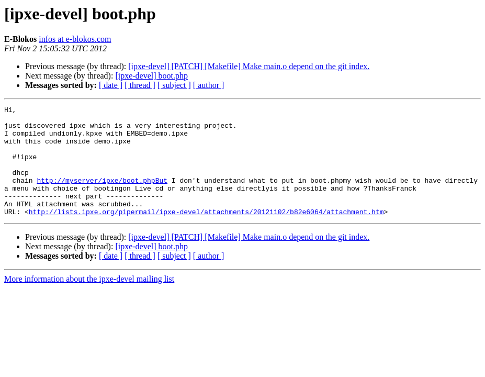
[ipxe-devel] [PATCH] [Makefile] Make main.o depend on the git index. (248, 66)
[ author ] (208, 85)
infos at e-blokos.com (75, 39)
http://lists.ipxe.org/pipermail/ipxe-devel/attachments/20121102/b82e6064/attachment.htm (206, 233)
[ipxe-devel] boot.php (151, 75)
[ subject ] (174, 85)
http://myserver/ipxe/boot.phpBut (102, 196)
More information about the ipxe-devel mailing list (89, 300)
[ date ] (110, 85)
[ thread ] (140, 85)
